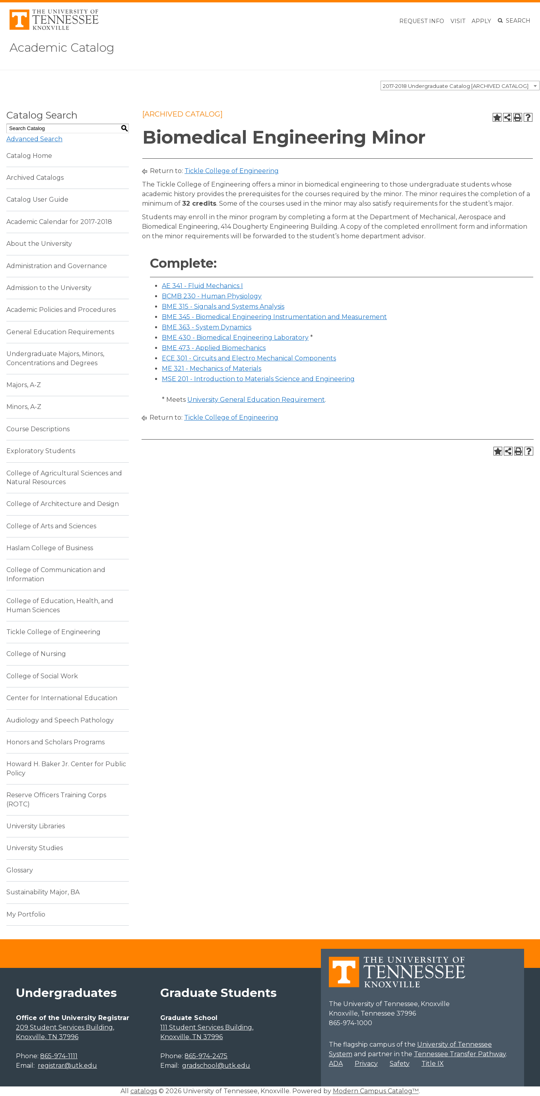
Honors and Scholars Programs (55, 742)
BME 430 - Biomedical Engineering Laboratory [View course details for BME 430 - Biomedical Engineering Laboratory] (235, 337)
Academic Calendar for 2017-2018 (59, 222)
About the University (39, 243)
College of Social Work (42, 676)
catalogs (143, 1091)
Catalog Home (29, 156)
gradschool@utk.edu (216, 1065)
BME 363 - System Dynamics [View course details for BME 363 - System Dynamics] (206, 327)
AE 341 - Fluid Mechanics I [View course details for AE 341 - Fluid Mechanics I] (202, 286)
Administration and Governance (56, 266)
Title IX (433, 1063)
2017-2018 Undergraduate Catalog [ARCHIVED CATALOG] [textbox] (455, 86)
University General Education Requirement (256, 399)
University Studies (34, 848)
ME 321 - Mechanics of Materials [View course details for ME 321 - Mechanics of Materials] (211, 368)
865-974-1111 (59, 1056)
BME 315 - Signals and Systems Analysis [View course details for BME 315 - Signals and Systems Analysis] (223, 306)
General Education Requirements (60, 332)
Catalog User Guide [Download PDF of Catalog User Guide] (37, 199)
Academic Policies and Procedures (61, 309)
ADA (336, 1063)
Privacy (366, 1063)
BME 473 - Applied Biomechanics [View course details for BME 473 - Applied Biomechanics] (214, 348)
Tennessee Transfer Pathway (460, 1054)
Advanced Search (34, 139)
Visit (458, 21)
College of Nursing (36, 654)
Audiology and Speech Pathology (60, 720)
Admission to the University (48, 288)
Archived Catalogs (35, 177)
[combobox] (460, 85)
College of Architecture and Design (62, 504)
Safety (400, 1063)
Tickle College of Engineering (53, 632)
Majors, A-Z (23, 385)
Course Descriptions (38, 429)
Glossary (19, 870)
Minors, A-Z (23, 407)
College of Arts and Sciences (51, 526)
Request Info (421, 21)
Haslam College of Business (49, 548)
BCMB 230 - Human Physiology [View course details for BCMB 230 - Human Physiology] (212, 296)
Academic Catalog (68, 47)
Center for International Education (61, 698)
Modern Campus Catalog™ (376, 1091)
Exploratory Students (40, 451)
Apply (481, 21)
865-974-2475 (206, 1056)
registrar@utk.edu (67, 1065)
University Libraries (35, 826)
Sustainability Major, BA (43, 892)
